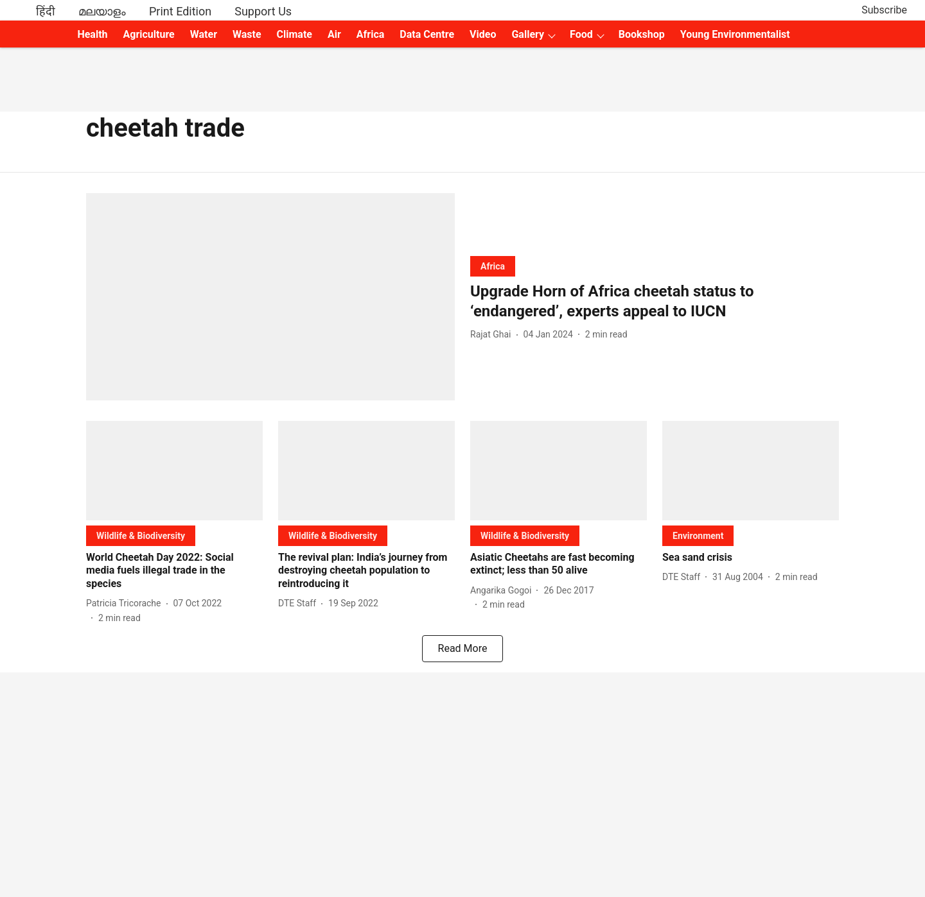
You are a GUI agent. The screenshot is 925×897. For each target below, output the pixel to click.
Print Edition (180, 11)
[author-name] (493, 334)
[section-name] (492, 266)
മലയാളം (102, 11)
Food (581, 34)
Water (203, 34)
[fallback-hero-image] (270, 296)
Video (483, 34)
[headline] (654, 301)
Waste (247, 34)
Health (92, 34)
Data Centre (427, 34)
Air (334, 34)
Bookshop (642, 34)
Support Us (263, 11)
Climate (294, 34)
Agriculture (149, 34)
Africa (370, 34)
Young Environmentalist (735, 34)
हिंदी (45, 11)
